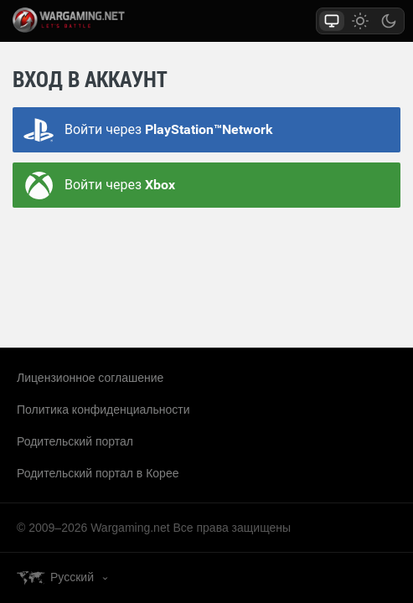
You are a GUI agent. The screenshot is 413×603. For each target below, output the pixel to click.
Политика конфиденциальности (103, 409)
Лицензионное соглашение (90, 377)
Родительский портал (75, 441)
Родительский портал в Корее (97, 473)
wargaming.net (87, 20)
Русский (72, 577)
